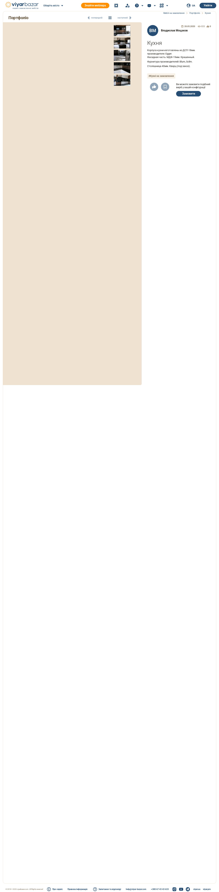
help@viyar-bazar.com (136, 889)
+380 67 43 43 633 (160, 889)
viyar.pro (207, 889)
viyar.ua (196, 889)
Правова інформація (77, 889)
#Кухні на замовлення (161, 76)
